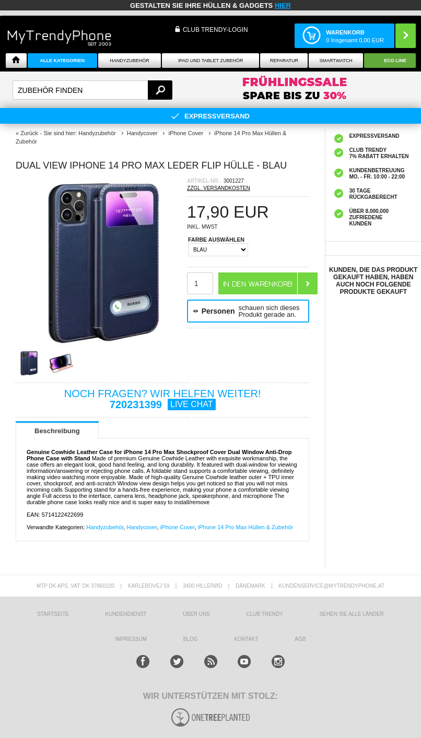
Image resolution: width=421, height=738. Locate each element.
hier (283, 5)
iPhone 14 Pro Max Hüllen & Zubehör (245, 527)
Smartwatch (335, 60)
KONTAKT (246, 639)
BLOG (190, 639)
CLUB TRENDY (264, 614)
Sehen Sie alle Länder (351, 614)
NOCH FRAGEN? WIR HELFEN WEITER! (162, 399)
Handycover (141, 527)
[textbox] (92, 90)
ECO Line (395, 60)
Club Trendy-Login (215, 29)
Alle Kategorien (62, 60)
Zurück (29, 133)
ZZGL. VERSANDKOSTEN (218, 188)
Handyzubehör (129, 60)
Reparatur (284, 60)
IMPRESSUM (131, 639)
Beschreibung (57, 431)
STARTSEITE (53, 614)
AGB (300, 639)
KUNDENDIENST (126, 614)
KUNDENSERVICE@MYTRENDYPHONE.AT (332, 586)
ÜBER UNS (196, 614)
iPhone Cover (177, 527)
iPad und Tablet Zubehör (210, 60)
